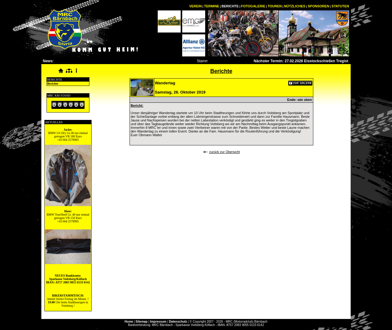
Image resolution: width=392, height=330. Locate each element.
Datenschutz (178, 321)
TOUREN (275, 6)
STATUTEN (340, 6)
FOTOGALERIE (253, 6)
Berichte (52, 83)
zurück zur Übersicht (224, 152)
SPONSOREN (318, 6)
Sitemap (142, 321)
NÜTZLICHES (295, 6)
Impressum (158, 321)
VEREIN (195, 6)
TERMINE (211, 6)
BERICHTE (230, 6)
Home (129, 321)
